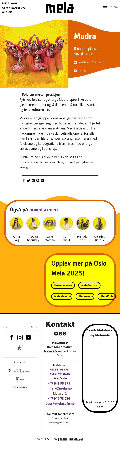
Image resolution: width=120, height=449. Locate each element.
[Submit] (32, 327)
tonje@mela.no (59, 422)
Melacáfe (50, 351)
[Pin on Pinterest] (37, 181)
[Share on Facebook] (23, 181)
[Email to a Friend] (33, 181)
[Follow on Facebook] (11, 338)
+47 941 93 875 (59, 369)
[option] (116, 7)
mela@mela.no (60, 388)
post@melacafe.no (60, 403)
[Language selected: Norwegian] (114, 6)
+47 (59, 398)
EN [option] (116, 6)
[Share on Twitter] (28, 181)
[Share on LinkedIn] (42, 181)
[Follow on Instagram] (20, 338)
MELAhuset (60, 342)
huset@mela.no (60, 374)
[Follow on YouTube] (28, 338)
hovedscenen (43, 210)
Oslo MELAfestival (60, 347)
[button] (105, 7)
